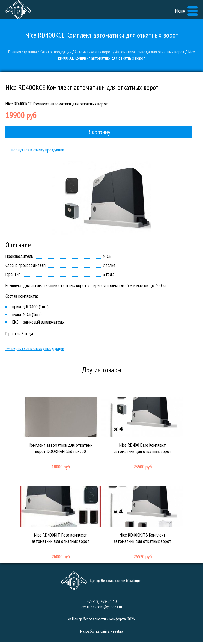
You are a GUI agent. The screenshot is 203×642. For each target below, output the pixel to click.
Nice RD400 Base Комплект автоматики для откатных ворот (142, 428)
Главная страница (22, 51)
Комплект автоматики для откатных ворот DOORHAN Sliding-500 (60, 428)
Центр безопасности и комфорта (18, 9)
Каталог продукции (55, 51)
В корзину (98, 132)
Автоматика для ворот (93, 51)
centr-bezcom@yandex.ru (101, 606)
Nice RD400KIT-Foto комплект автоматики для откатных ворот (60, 518)
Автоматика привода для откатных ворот (149, 51)
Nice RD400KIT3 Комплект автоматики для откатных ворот (142, 518)
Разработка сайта (95, 631)
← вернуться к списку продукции (34, 150)
